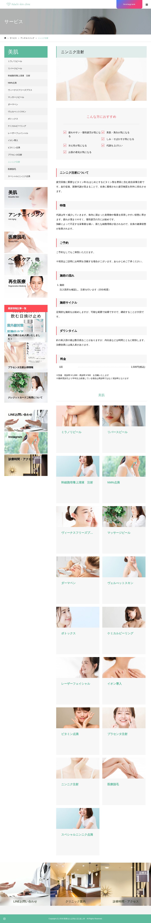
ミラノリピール (15, 61)
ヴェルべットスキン (17, 111)
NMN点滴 (12, 83)
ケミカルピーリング (17, 126)
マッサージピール (16, 97)
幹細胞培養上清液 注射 (19, 75)
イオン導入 (13, 140)
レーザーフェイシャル (18, 133)
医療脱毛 (12, 169)
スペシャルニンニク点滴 (19, 176)
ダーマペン (13, 104)
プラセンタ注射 (15, 155)
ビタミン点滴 (14, 147)
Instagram (129, 4)
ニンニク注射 (14, 162)
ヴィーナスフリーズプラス (20, 90)
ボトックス (13, 119)
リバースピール (15, 68)
